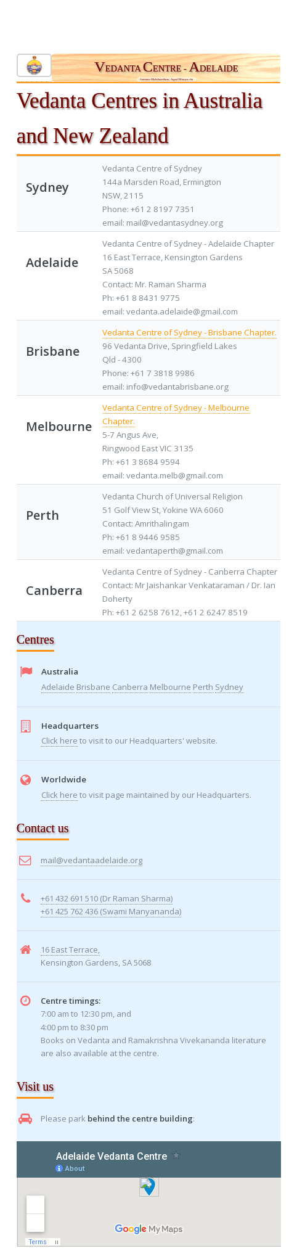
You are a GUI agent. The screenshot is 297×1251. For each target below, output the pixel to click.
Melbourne (170, 686)
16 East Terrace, (70, 949)
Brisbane (93, 686)
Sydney (229, 686)
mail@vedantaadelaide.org (91, 860)
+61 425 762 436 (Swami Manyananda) (111, 911)
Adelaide (58, 686)
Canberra (130, 686)
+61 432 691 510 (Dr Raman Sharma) (107, 898)
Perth (203, 686)
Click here (59, 740)
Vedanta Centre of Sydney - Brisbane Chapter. (189, 332)
